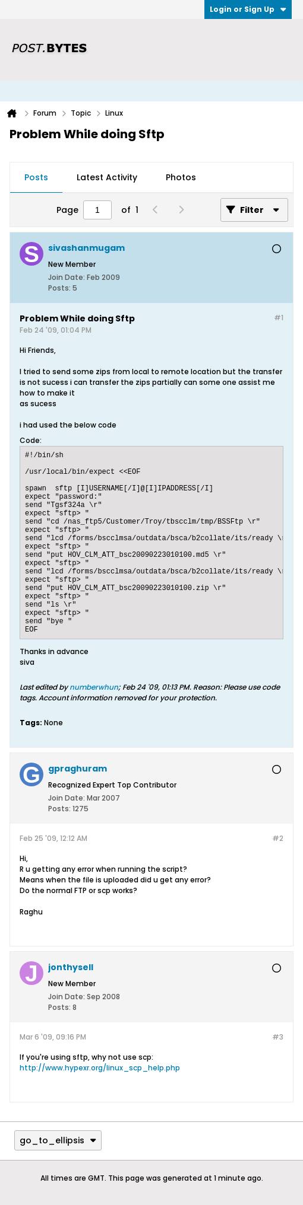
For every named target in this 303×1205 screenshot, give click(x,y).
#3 (277, 1037)
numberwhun (94, 687)
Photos (181, 177)
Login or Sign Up (248, 9)
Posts (36, 177)
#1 (278, 318)
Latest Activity (107, 177)
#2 (277, 838)
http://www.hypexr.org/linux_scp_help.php (100, 1068)
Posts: (59, 288)
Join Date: (66, 277)
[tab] (36, 177)
